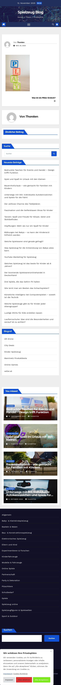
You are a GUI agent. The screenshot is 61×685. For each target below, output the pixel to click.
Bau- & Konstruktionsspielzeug (17, 533)
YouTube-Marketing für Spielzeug (20, 257)
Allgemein (10, 405)
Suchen (8, 630)
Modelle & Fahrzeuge (12, 562)
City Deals (9, 345)
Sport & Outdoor (10, 616)
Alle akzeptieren (41, 680)
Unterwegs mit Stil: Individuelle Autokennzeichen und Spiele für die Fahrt (28, 495)
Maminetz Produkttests (15, 358)
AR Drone (8, 339)
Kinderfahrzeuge (10, 556)
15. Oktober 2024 (16, 471)
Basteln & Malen (9, 527)
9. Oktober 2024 (16, 499)
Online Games (11, 365)
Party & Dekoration (11, 580)
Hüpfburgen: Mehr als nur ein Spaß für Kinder (26, 226)
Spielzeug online (10, 604)
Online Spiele (8, 568)
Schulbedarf (8, 592)
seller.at (8, 371)
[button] (53, 24)
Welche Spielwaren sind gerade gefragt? (23, 241)
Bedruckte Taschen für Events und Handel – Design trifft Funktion (30, 410)
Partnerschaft (8, 574)
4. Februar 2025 (16, 444)
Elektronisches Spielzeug (14, 539)
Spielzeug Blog (30, 12)
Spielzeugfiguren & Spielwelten (17, 610)
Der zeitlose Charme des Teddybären (22, 204)
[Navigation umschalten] (28, 24)
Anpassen (9, 680)
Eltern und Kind (12, 433)
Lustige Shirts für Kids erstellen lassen (23, 313)
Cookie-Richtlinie (20, 674)
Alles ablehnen (24, 680)
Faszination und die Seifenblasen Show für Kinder (28, 210)
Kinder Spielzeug (12, 352)
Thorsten (20, 42)
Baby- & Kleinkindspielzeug (15, 521)
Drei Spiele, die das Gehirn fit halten (22, 282)
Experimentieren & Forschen (15, 550)
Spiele (5, 598)
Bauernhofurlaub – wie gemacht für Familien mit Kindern (28, 466)
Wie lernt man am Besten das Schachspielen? (26, 288)
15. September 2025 (17, 416)
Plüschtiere (7, 586)
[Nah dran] (50, 651)
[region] (26, 667)
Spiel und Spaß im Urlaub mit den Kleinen (24, 179)
